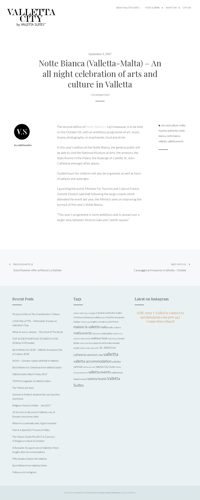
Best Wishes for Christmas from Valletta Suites (37, 367)
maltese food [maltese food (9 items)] (99, 338)
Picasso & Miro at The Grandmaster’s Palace (36, 314)
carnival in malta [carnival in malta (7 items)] (113, 312)
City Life (187, 7)
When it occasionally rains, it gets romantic (34, 423)
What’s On (171, 7)
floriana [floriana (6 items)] (115, 317)
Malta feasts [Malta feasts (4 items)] (96, 334)
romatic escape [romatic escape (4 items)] (85, 348)
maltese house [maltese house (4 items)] (113, 339)
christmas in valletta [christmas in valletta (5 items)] (92, 317)
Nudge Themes (127, 493)
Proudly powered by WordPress (81, 493)
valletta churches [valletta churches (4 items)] (89, 367)
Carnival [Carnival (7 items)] (100, 312)
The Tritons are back (23, 387)
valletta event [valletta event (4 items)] (83, 373)
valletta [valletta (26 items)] (110, 354)
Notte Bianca (94, 127)
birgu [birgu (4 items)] (86, 313)
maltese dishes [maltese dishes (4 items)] (85, 339)
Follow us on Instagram (24, 472)
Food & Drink (152, 7)
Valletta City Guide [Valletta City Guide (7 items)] (105, 366)
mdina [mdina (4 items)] (82, 343)
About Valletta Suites (127, 7)
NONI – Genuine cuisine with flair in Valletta (35, 360)
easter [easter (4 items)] (103, 317)
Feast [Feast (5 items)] (108, 317)
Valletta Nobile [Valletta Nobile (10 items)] (97, 379)
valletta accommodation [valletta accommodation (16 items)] (92, 361)
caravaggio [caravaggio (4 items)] (91, 313)
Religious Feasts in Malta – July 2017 (31, 405)
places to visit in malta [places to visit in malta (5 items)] (103, 343)
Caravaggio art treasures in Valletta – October (151, 267)
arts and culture (169, 125)
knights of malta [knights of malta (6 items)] (98, 321)
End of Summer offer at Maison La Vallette (50, 267)
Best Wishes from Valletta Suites (29, 465)
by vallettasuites (23, 145)
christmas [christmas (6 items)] (78, 317)
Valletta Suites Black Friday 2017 (29, 374)
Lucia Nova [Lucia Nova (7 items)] (112, 321)
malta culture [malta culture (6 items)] (114, 327)
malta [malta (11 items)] (104, 327)
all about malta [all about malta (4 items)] (78, 313)
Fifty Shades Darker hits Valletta (29, 458)
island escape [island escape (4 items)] (85, 322)
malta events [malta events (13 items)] (82, 333)
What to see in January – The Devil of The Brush (37, 331)
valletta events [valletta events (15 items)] (99, 372)
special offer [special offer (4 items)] (94, 348)
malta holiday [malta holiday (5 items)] (106, 333)
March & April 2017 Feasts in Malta (31, 429)
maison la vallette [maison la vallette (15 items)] (86, 327)
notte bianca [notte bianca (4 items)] (89, 343)
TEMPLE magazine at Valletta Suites (31, 380)
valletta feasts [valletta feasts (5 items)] (117, 372)
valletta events (176, 141)
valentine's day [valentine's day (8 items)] (94, 354)
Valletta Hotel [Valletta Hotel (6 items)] (80, 379)
